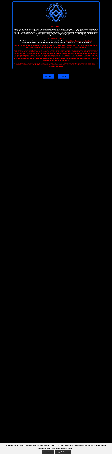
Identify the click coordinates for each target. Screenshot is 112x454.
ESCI (64, 76)
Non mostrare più (48, 452)
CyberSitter (70, 41)
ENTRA (48, 76)
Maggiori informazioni (63, 452)
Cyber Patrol (87, 41)
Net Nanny (78, 41)
